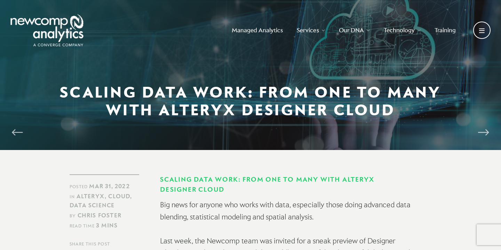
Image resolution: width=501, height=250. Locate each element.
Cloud (119, 196)
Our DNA (354, 30)
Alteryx (91, 196)
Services (311, 30)
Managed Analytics (257, 30)
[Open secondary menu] (482, 30)
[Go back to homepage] (47, 30)
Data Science (92, 205)
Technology (402, 30)
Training (445, 30)
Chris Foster (99, 215)
